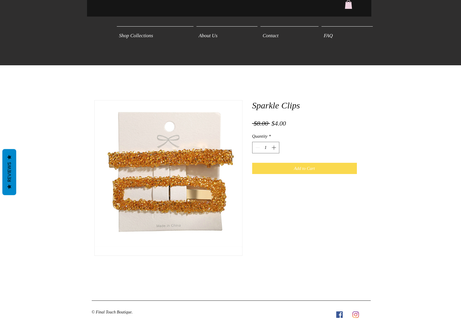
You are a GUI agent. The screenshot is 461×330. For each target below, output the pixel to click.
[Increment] (274, 147)
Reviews (9, 172)
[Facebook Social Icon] (339, 314)
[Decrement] (257, 147)
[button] (348, 4)
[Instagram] (355, 314)
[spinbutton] (265, 147)
